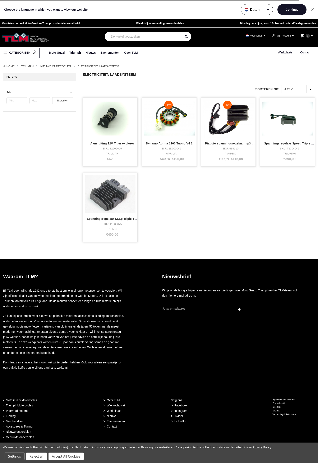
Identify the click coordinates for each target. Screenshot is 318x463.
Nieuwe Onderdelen (55, 66)
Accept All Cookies (66, 456)
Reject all (36, 456)
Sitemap (276, 411)
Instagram (180, 410)
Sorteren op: (267, 89)
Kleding (11, 416)
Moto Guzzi (57, 52)
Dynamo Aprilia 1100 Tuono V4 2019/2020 (175, 143)
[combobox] (143, 36)
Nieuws (91, 52)
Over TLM (131, 52)
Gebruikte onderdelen (20, 437)
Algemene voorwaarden (283, 399)
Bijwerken (62, 100)
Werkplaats (285, 52)
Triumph (75, 52)
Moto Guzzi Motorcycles (21, 400)
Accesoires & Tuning (19, 426)
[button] (39, 92)
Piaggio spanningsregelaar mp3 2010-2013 (235, 143)
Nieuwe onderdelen (18, 431)
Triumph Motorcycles (19, 405)
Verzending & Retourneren (284, 414)
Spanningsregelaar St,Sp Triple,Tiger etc (116, 218)
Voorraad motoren (17, 410)
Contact (305, 52)
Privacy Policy (262, 447)
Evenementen (110, 52)
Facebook (180, 405)
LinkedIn (179, 421)
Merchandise (14, 421)
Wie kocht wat (116, 405)
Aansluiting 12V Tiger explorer (112, 143)
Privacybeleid (278, 403)
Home (10, 66)
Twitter (178, 416)
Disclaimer (277, 407)
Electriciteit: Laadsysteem (98, 66)
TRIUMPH (27, 66)
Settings (14, 456)
